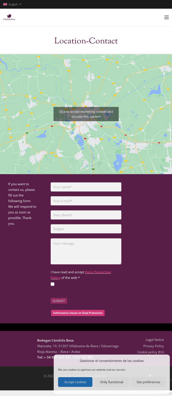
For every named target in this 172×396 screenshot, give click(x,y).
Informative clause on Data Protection (77, 313)
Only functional (111, 382)
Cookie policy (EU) (150, 352)
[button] (12, 4)
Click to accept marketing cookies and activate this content (86, 114)
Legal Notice (155, 339)
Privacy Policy (153, 346)
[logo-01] (9, 17)
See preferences (148, 382)
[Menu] (166, 17)
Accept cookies (75, 382)
